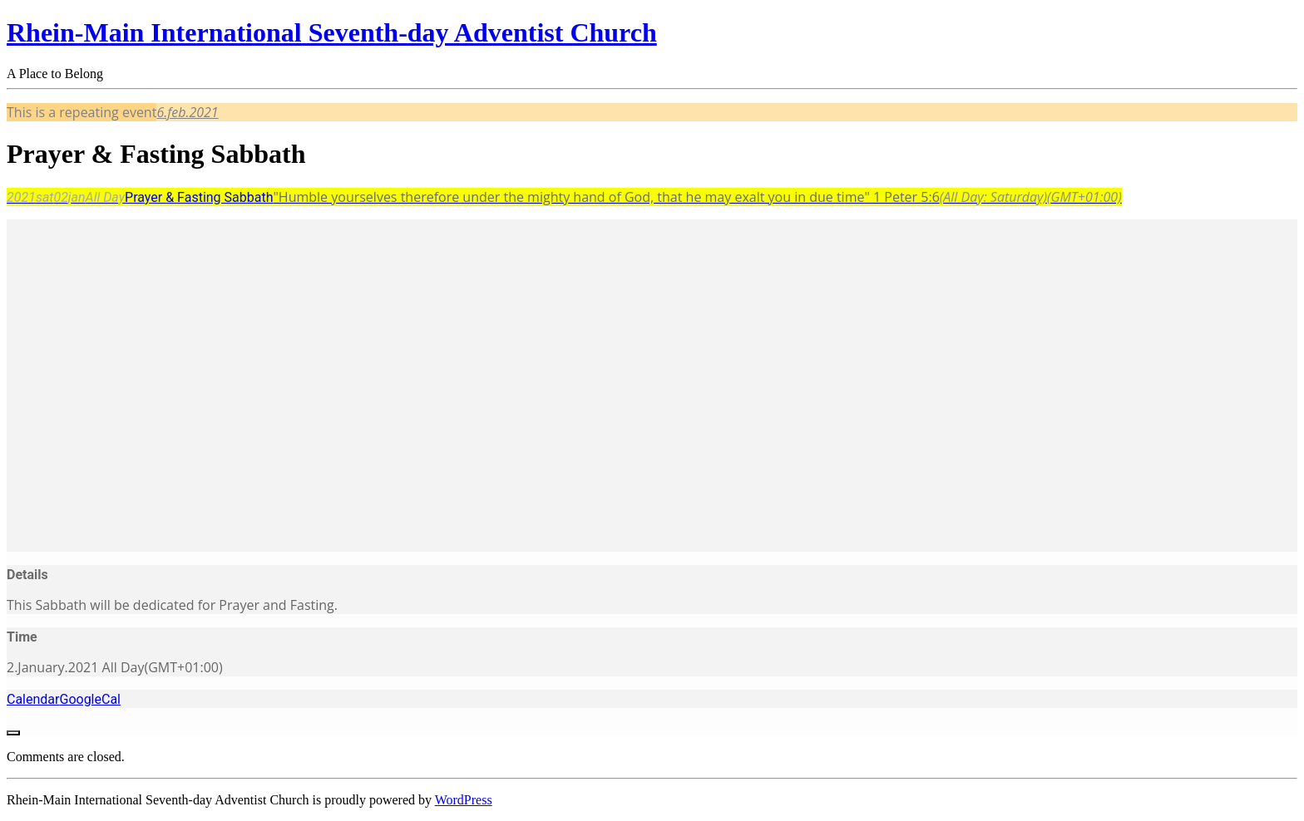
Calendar (33, 699)
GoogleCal (90, 699)
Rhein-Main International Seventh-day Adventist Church (332, 32)
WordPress (463, 800)
